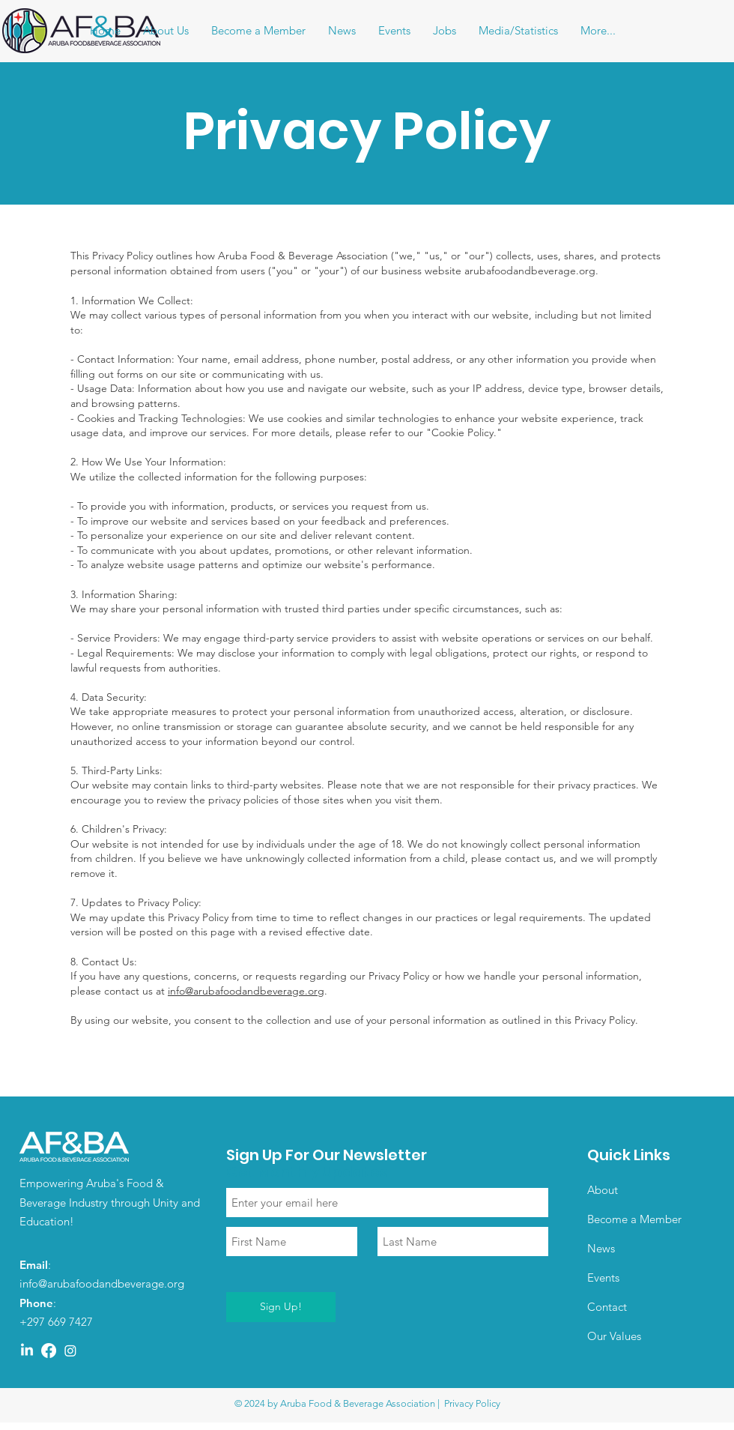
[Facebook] (48, 1350)
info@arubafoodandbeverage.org (246, 991)
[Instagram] (70, 1350)
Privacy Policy (472, 1403)
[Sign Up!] (281, 1307)
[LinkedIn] (26, 1350)
